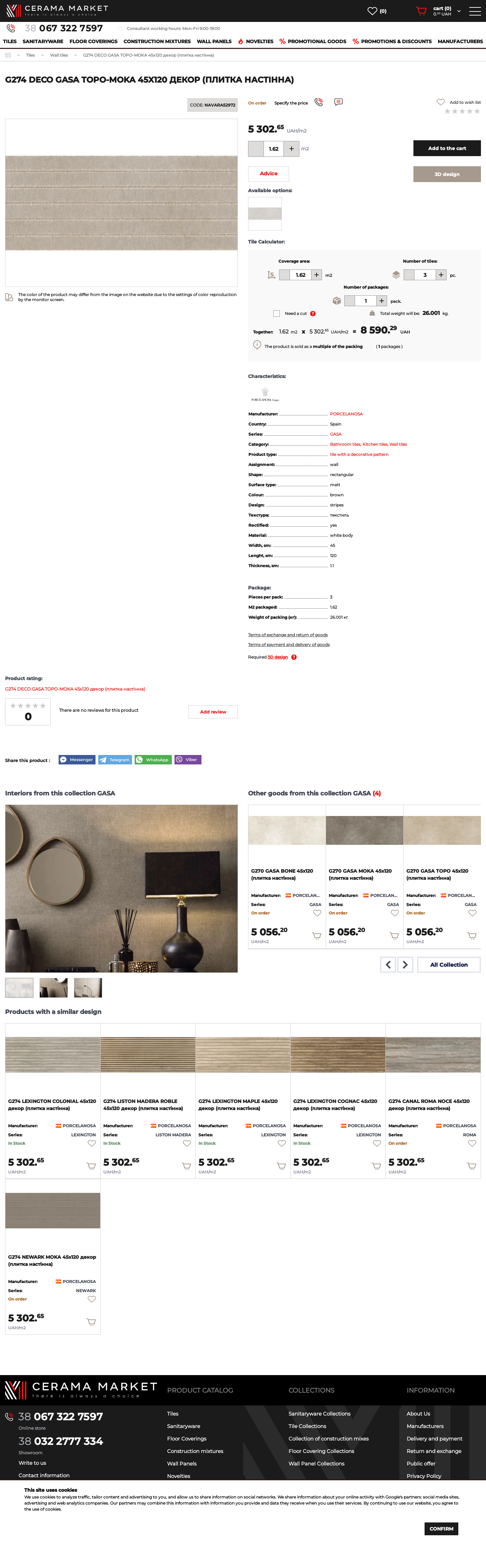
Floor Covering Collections (321, 1451)
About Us (418, 1413)
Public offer (421, 1463)
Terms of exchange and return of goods (288, 634)
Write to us (32, 1463)
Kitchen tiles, (375, 444)
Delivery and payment (434, 1438)
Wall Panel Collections (316, 1463)
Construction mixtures (157, 41)
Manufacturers (460, 41)
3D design (278, 657)
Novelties (255, 41)
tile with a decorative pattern (359, 454)
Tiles (10, 41)
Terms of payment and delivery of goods (289, 644)
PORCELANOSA (346, 413)
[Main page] (81, 1390)
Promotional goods (312, 41)
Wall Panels (214, 41)
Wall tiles (398, 444)
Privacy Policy (424, 1476)
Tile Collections (307, 1426)
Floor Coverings (93, 41)
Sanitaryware (43, 41)
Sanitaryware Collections (319, 1413)
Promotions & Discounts (392, 41)
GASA (336, 434)
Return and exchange (434, 1451)
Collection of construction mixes (329, 1438)
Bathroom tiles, (346, 444)
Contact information (44, 1475)
